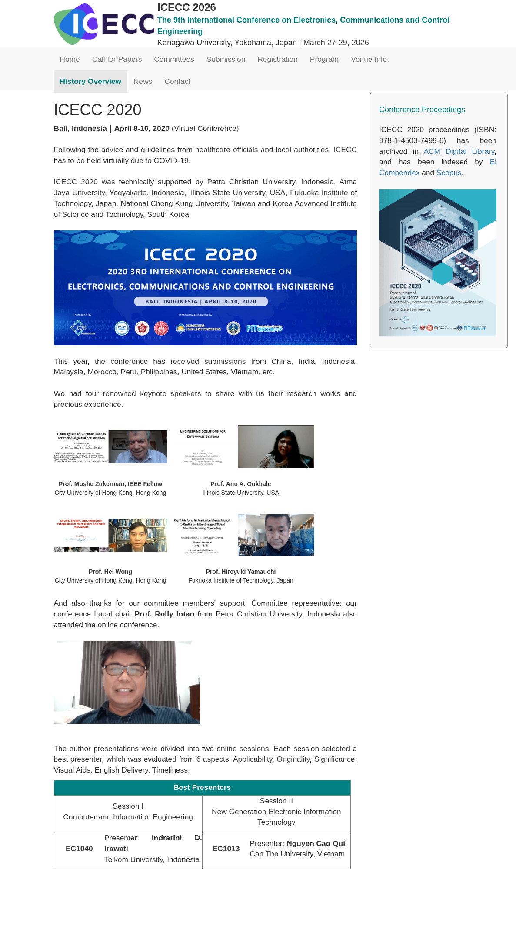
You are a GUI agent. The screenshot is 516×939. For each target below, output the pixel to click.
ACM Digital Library (458, 151)
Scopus (449, 172)
